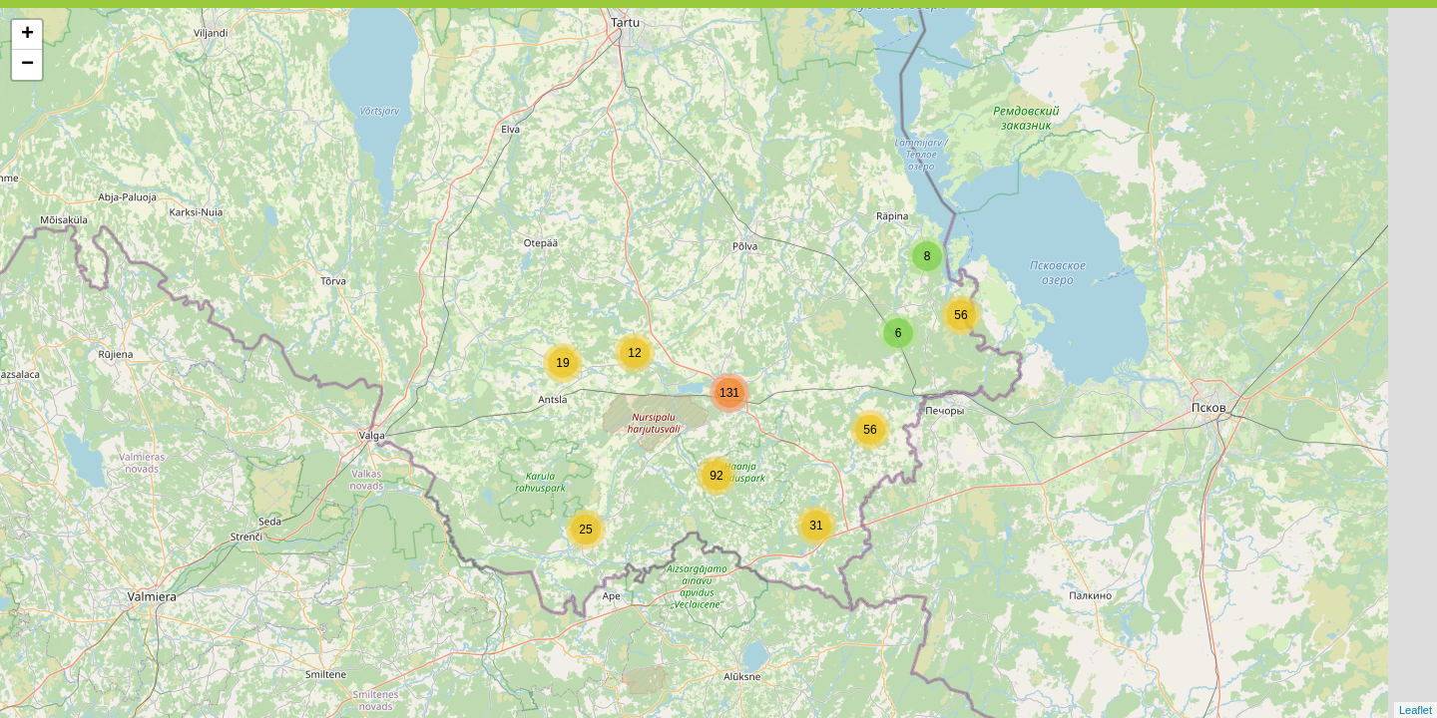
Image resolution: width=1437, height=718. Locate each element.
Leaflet (1415, 710)
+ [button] (27, 35)
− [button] (27, 65)
